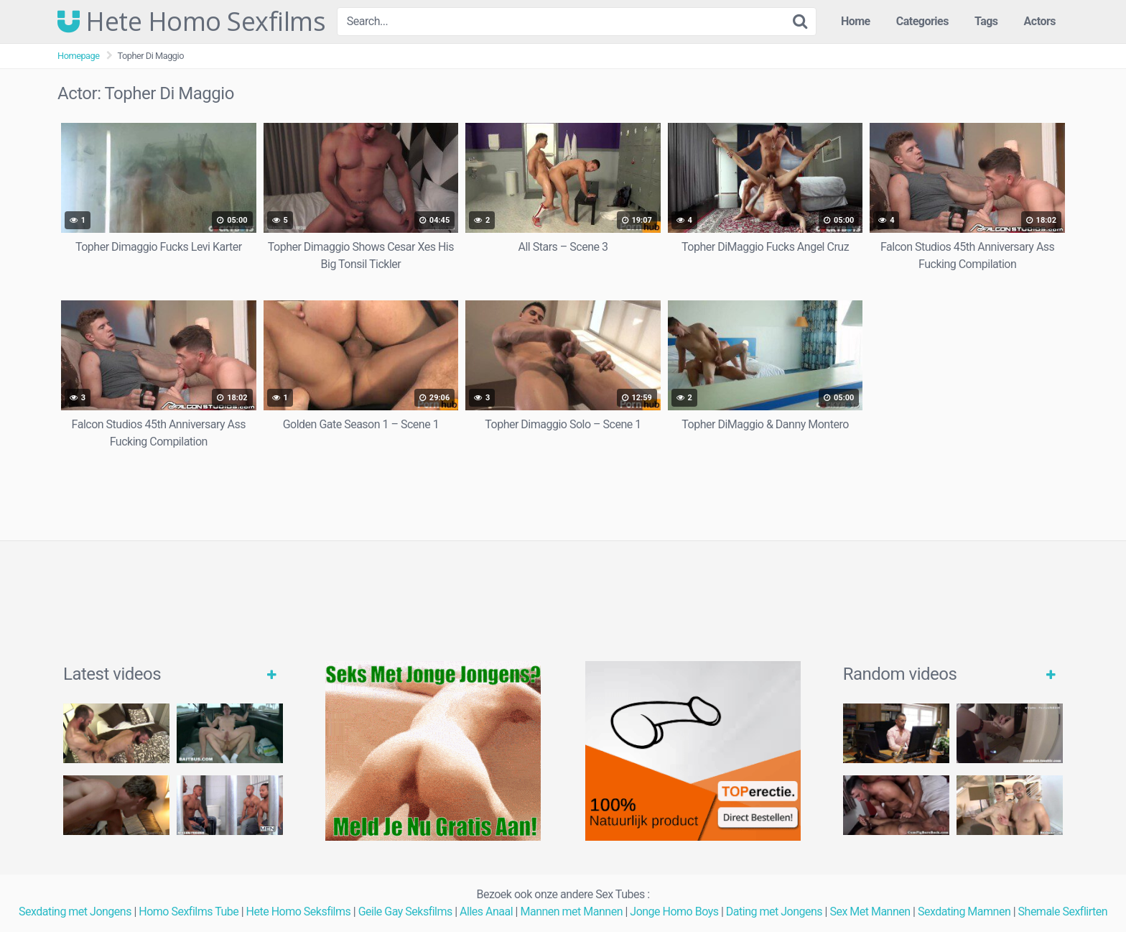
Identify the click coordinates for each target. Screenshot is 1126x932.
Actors (1040, 21)
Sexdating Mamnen (964, 911)
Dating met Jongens (774, 911)
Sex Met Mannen (869, 911)
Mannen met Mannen (571, 911)
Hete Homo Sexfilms (191, 21)
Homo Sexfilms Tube (188, 911)
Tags (986, 21)
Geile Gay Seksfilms (405, 911)
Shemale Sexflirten (1063, 911)
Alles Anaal (486, 911)
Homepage (78, 55)
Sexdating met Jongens (75, 911)
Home (855, 21)
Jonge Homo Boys (674, 911)
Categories (922, 21)
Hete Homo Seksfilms (298, 911)
